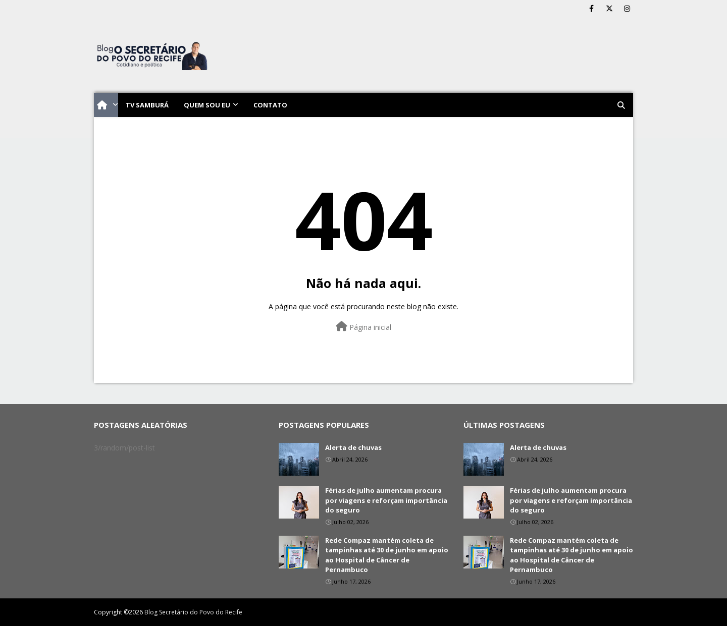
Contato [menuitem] (270, 104)
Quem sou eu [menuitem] (207, 104)
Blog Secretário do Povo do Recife (193, 612)
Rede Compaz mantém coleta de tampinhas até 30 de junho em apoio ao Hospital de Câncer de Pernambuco (386, 555)
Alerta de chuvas (353, 447)
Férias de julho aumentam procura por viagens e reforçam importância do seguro (386, 500)
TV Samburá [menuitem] (147, 104)
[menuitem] (106, 105)
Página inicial (363, 326)
